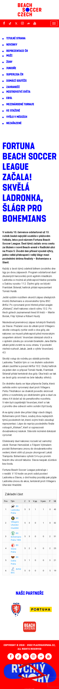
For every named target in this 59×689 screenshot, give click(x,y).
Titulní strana (15, 38)
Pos (6, 501)
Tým (12, 501)
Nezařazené (14, 123)
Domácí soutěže (16, 80)
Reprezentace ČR (17, 50)
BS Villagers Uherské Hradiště (15, 523)
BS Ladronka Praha (15, 509)
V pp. (35, 501)
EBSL (9, 98)
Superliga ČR (14, 74)
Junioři (11, 68)
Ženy (9, 61)
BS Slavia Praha (15, 548)
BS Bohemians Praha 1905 (16, 536)
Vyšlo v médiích (16, 116)
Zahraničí (13, 87)
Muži (9, 55)
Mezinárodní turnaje (20, 104)
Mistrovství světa (18, 91)
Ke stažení (13, 110)
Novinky (11, 44)
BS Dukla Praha (15, 560)
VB (55, 501)
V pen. (43, 501)
